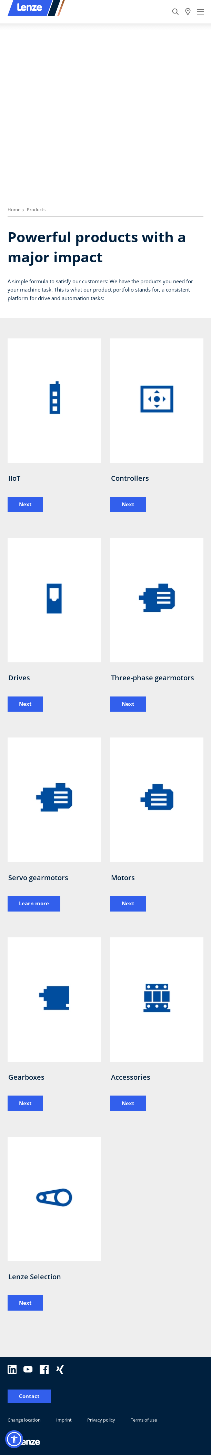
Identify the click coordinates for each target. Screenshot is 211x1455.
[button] (14, 1439)
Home (14, 209)
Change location (24, 1420)
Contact (29, 1396)
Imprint (64, 1420)
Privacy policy (101, 1420)
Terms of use (144, 1420)
